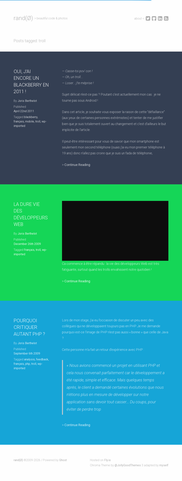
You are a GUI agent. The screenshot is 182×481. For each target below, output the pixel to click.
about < (139, 18)
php (27, 364)
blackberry (30, 117)
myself (163, 465)
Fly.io (107, 460)
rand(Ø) (23, 18)
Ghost (63, 460)
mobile (29, 121)
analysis (29, 359)
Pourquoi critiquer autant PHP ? (29, 327)
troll (37, 121)
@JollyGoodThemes (128, 465)
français (19, 121)
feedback (42, 359)
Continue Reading (77, 165)
